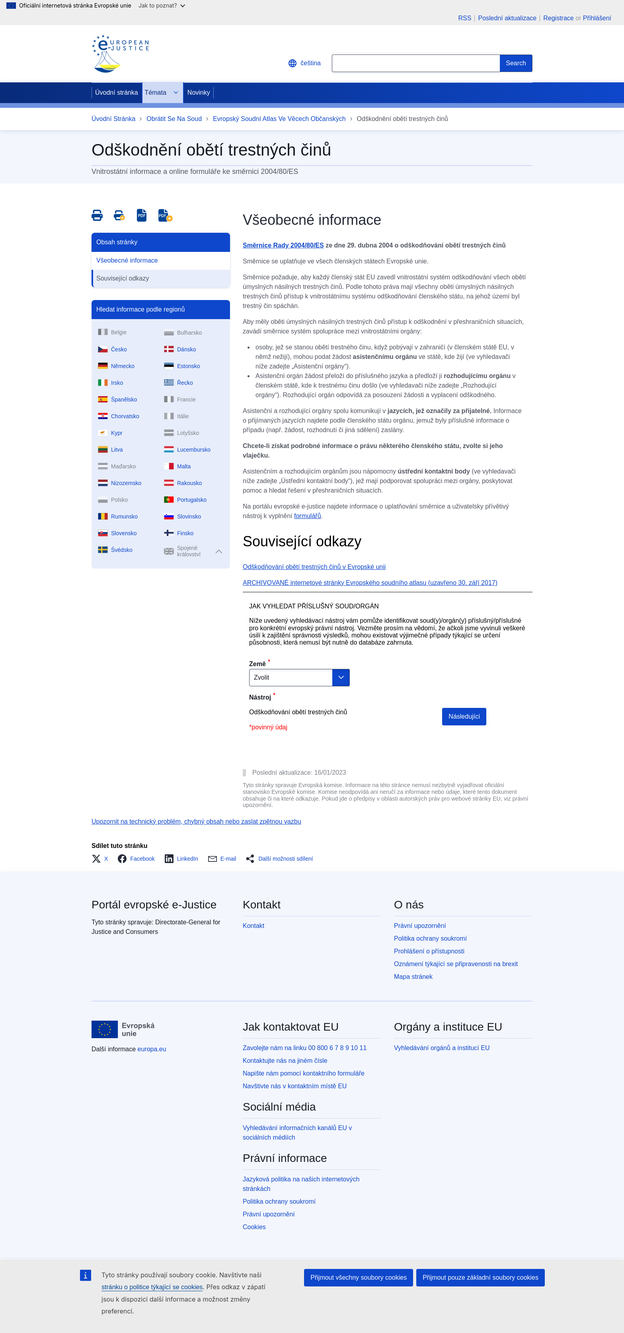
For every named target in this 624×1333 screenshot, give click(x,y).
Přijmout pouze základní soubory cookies (480, 1277)
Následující (464, 716)
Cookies (254, 1227)
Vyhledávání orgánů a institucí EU (441, 1048)
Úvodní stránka (116, 92)
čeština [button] (304, 63)
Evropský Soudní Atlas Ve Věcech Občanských (279, 118)
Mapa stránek (413, 976)
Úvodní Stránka (113, 118)
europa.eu (152, 1049)
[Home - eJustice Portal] (120, 54)
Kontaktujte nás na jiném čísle (285, 1060)
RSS (465, 18)
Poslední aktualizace (507, 18)
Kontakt (253, 925)
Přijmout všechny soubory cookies (358, 1277)
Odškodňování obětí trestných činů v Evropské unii (314, 566)
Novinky (198, 92)
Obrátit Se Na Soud (174, 118)
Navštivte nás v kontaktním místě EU (295, 1086)
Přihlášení (597, 18)
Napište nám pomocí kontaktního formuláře (304, 1073)
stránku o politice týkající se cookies (152, 1287)
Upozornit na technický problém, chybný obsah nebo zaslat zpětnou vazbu (196, 821)
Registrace (558, 18)
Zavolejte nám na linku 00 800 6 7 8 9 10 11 (305, 1048)
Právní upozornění (420, 925)
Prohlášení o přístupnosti (429, 951)
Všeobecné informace (127, 260)
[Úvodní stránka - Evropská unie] (123, 1029)
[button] (102, 858)
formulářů (307, 516)
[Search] (516, 63)
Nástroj (260, 697)
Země (257, 664)
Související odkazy (122, 278)
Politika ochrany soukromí (430, 938)
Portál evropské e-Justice (154, 904)
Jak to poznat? (161, 5)
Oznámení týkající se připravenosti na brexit (456, 964)
